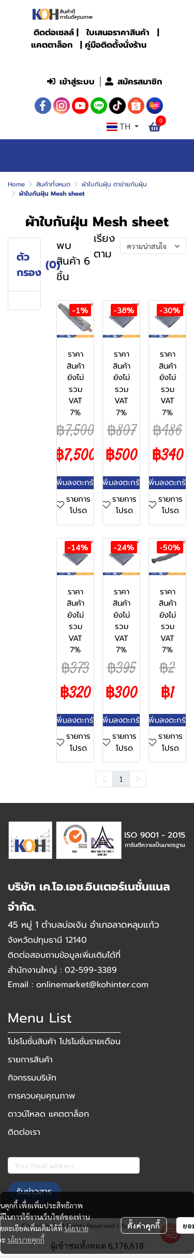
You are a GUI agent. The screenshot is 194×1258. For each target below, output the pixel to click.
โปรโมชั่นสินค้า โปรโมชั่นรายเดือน (64, 1041)
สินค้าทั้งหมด (53, 184)
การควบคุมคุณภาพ (41, 1096)
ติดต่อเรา (24, 1132)
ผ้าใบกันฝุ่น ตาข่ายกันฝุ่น (114, 184)
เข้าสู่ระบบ (71, 82)
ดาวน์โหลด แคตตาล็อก (48, 1114)
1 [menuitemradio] (121, 778)
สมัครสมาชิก (133, 82)
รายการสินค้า (30, 1060)
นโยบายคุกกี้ (25, 1239)
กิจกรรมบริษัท (32, 1078)
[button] (98, 60)
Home (16, 184)
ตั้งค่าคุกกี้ (143, 1225)
